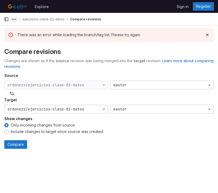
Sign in (183, 6)
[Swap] (11, 93)
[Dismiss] (207, 35)
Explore (42, 6)
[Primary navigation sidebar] (6, 19)
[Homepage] (17, 6)
